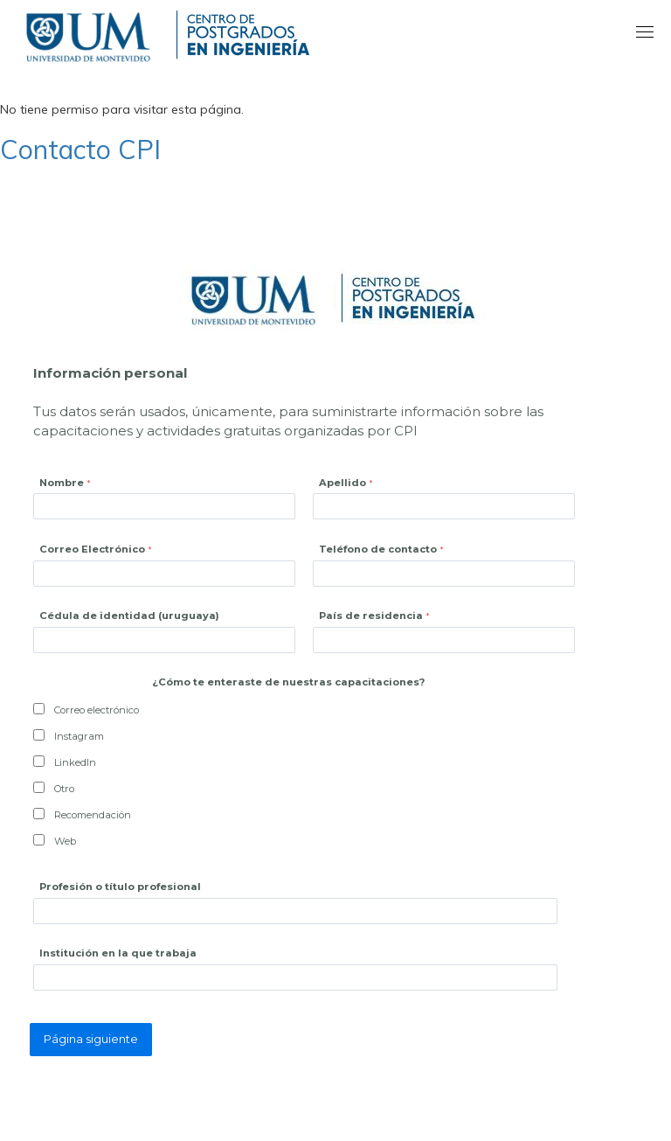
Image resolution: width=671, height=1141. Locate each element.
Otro (64, 789)
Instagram (79, 736)
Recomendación (92, 815)
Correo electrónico (96, 710)
